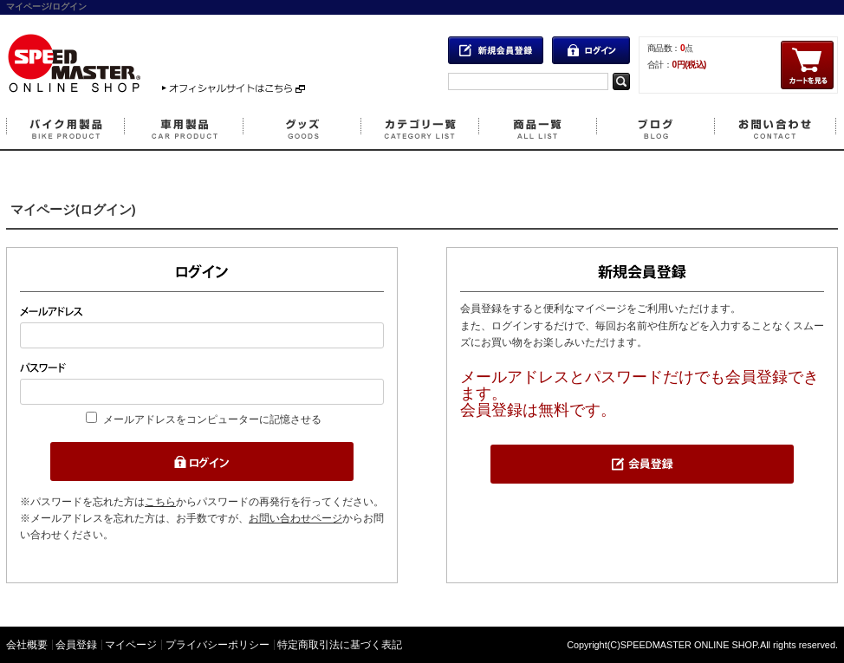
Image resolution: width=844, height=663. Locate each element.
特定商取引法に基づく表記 (339, 645)
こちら (160, 502)
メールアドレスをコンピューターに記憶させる (212, 419)
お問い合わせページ (295, 518)
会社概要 (27, 645)
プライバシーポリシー (217, 645)
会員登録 (76, 645)
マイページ (131, 645)
